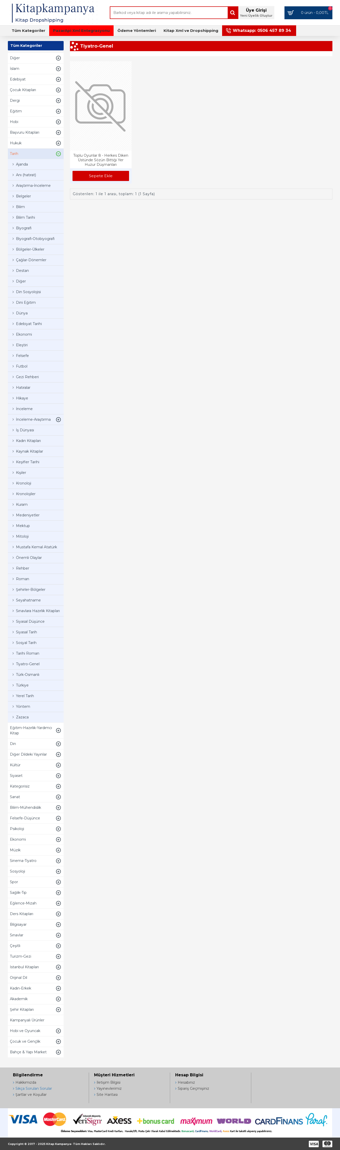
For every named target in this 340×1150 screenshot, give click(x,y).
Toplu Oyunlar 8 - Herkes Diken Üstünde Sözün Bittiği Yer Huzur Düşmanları (100, 160)
